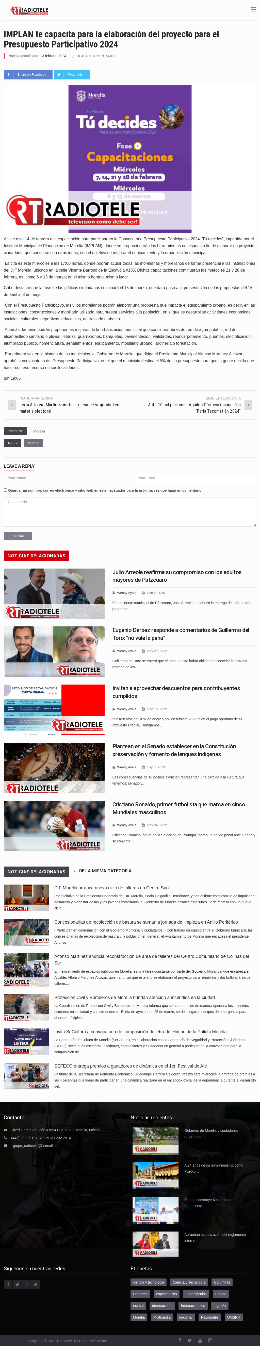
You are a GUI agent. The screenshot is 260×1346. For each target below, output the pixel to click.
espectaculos (166, 1294)
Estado (220, 1294)
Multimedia (162, 1317)
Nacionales (210, 1317)
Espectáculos (196, 1294)
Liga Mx (220, 1306)
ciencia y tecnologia (148, 1282)
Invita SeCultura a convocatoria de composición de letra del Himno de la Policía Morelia (140, 1031)
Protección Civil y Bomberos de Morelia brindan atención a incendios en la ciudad (134, 997)
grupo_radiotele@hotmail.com (36, 1146)
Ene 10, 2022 (157, 709)
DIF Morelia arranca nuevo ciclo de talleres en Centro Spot (112, 887)
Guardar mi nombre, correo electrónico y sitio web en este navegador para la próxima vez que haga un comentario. (105, 490)
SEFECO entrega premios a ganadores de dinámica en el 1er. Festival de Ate (130, 1066)
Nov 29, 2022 (157, 651)
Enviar (18, 536)
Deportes (140, 1294)
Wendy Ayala (126, 593)
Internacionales (193, 1306)
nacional (185, 1317)
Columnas (222, 1282)
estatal (138, 1306)
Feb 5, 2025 (156, 593)
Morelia (39, 431)
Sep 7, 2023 (156, 767)
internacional (162, 1306)
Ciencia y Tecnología (189, 1282)
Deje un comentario (95, 56)
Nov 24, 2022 (157, 825)
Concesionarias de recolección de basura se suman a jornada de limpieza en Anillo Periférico (146, 922)
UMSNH (233, 1317)
